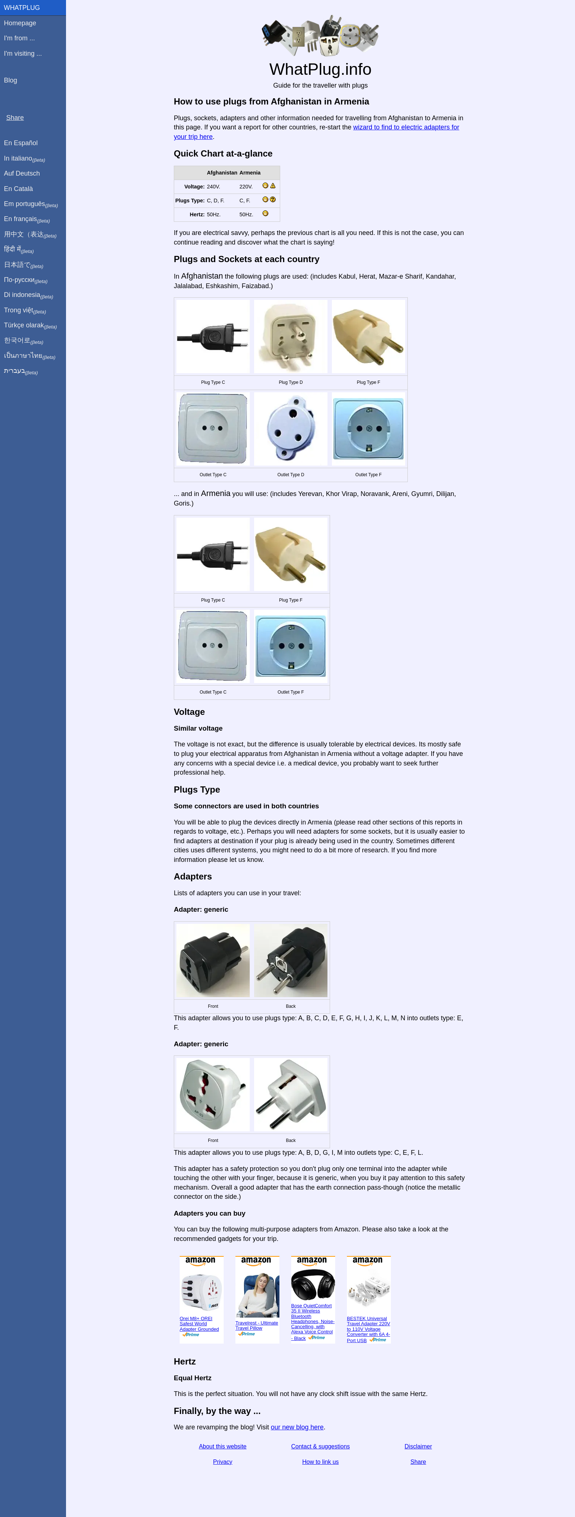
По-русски (26, 280)
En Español (21, 143)
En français (27, 219)
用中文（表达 (30, 235)
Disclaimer (418, 1446)
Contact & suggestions (320, 1446)
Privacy (222, 1462)
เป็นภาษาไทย (29, 356)
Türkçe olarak (30, 326)
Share (418, 1462)
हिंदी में (19, 250)
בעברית (21, 371)
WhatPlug (22, 7)
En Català (18, 188)
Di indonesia (29, 295)
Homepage (20, 23)
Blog (10, 80)
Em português (31, 204)
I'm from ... (19, 38)
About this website (222, 1446)
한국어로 (23, 341)
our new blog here (297, 1427)
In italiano (24, 159)
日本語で (23, 265)
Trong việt (25, 310)
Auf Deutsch (22, 173)
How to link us (320, 1462)
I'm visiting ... (23, 53)
